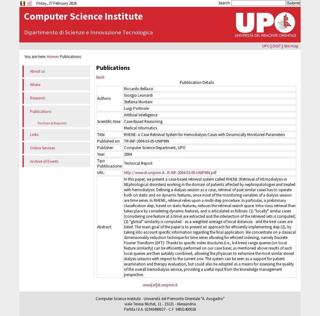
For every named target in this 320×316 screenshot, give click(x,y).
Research (37, 98)
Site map (291, 45)
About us (37, 71)
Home (52, 56)
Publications (40, 111)
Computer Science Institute (83, 16)
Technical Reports (52, 123)
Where (35, 84)
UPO (266, 45)
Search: (225, 2)
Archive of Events (44, 161)
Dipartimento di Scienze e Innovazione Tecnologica (88, 32)
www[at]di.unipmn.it (160, 285)
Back (100, 77)
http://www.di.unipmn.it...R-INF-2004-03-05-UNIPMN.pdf (170, 172)
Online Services (42, 148)
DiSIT (276, 45)
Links (34, 134)
